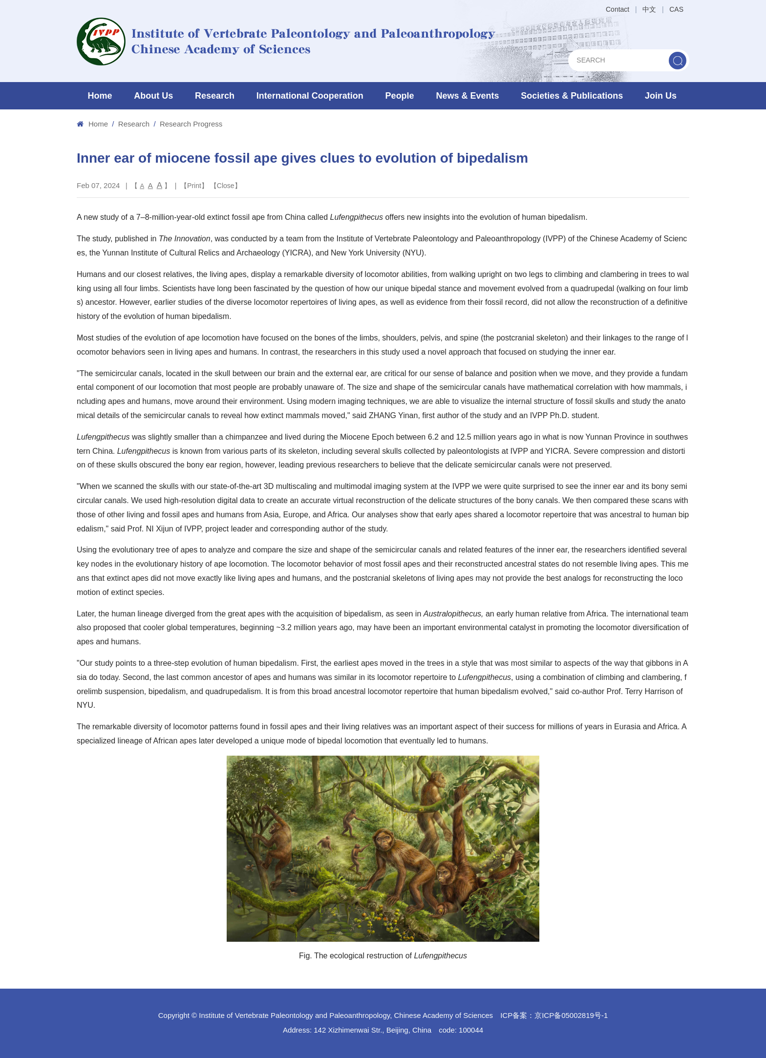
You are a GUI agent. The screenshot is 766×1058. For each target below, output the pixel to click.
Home (99, 96)
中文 (649, 9)
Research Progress (191, 124)
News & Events (467, 96)
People (399, 96)
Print (194, 186)
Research (214, 96)
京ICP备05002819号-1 (571, 1015)
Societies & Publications (572, 96)
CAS (676, 9)
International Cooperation (309, 96)
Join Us (661, 96)
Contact (617, 9)
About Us (153, 96)
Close (225, 186)
